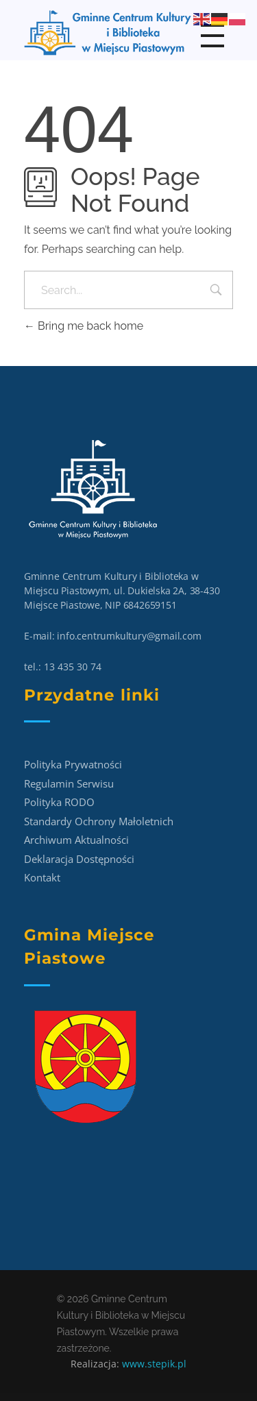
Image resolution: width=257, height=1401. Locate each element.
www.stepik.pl (154, 1363)
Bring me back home (83, 325)
